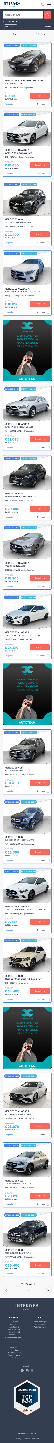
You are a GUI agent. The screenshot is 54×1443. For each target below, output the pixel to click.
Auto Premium (40, 1327)
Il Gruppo (14, 1322)
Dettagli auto (40, 95)
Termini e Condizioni (31, 1439)
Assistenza (14, 1347)
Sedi (14, 1358)
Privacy (18, 1439)
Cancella (47, 26)
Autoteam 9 (14, 1327)
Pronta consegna (40, 1322)
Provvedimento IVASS (14, 1337)
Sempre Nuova (14, 1355)
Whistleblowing (14, 1335)
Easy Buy (14, 1350)
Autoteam (14, 1324)
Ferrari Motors (14, 1329)
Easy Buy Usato (14, 1352)
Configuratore (40, 1324)
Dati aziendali (14, 1332)
